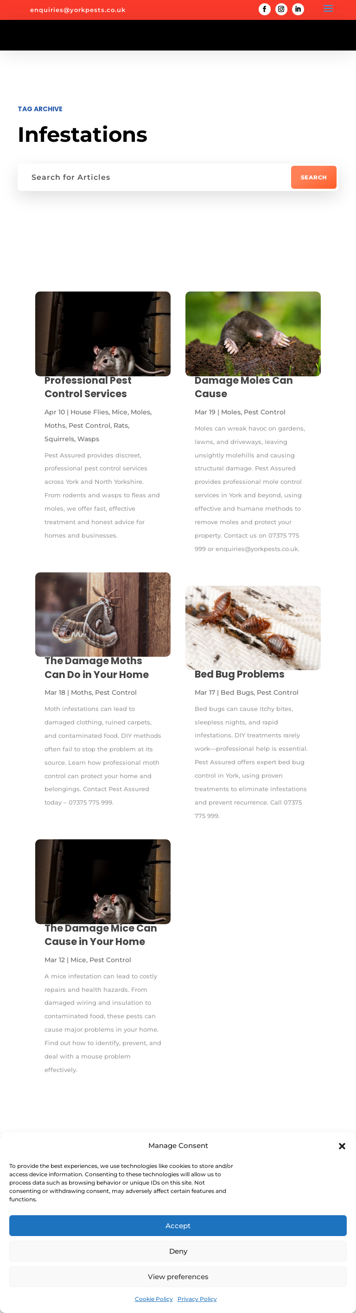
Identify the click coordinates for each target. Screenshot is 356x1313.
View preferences (178, 1276)
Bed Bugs (237, 692)
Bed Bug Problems (240, 674)
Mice (119, 412)
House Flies (89, 412)
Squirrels (59, 439)
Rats (121, 425)
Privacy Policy (197, 1298)
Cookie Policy (154, 1298)
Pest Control (89, 425)
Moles (140, 412)
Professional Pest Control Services (88, 387)
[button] (342, 1146)
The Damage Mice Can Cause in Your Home (100, 934)
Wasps (88, 439)
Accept (178, 1225)
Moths (54, 425)
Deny (178, 1251)
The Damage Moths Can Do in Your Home (96, 667)
